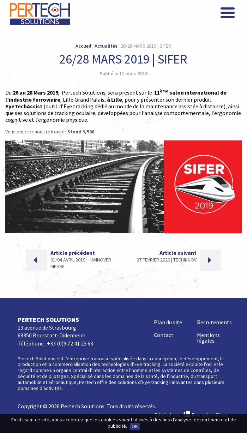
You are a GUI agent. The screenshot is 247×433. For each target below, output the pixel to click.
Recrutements (214, 322)
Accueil (83, 46)
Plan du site (168, 322)
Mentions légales (208, 337)
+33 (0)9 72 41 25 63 (70, 343)
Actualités (106, 46)
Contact (164, 334)
